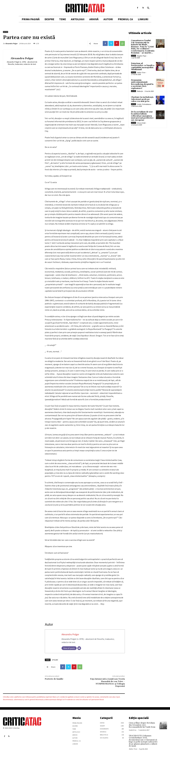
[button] (148, 8)
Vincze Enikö (141, 123)
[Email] (79, 648)
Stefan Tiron (141, 72)
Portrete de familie (54, 679)
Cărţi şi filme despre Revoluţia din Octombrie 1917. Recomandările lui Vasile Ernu (142, 725)
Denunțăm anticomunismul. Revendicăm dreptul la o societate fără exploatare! (142, 84)
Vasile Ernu (132, 730)
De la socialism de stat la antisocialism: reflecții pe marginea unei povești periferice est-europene (142, 116)
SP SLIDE (55, 660)
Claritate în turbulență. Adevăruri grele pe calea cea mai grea (142, 99)
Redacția (140, 91)
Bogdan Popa (141, 56)
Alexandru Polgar (11, 43)
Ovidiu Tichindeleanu (144, 104)
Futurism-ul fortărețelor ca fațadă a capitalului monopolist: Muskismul (142, 66)
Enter (5, 32)
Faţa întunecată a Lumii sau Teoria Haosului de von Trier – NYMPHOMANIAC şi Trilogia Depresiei (107, 682)
